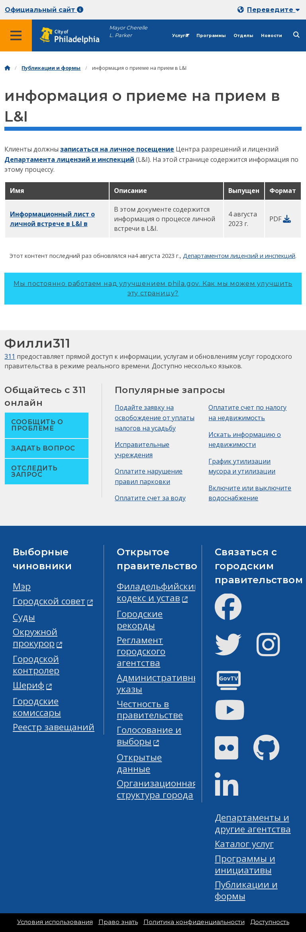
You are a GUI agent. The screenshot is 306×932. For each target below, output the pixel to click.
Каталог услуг (244, 844)
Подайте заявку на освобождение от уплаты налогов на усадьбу (154, 417)
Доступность (269, 922)
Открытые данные (139, 763)
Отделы (243, 35)
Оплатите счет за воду (150, 498)
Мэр (22, 586)
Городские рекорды (140, 619)
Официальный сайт (44, 10)
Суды (24, 617)
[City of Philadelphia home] (74, 35)
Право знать (118, 922)
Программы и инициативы (245, 864)
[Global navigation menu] (16, 35)
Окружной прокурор (35, 637)
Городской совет (49, 601)
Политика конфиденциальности (194, 922)
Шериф (28, 685)
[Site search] (296, 35)
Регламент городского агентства (141, 651)
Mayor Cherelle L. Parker (128, 31)
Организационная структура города (157, 789)
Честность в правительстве (150, 710)
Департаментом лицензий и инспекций (239, 256)
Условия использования (55, 922)
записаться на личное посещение (117, 149)
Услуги (180, 35)
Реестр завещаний (53, 727)
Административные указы (161, 683)
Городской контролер (36, 664)
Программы (211, 35)
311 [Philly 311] (9, 356)
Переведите (273, 10)
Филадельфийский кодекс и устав (158, 592)
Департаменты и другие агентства (253, 823)
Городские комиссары (37, 707)
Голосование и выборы (149, 735)
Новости (271, 35)
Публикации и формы (51, 68)
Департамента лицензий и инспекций (69, 159)
